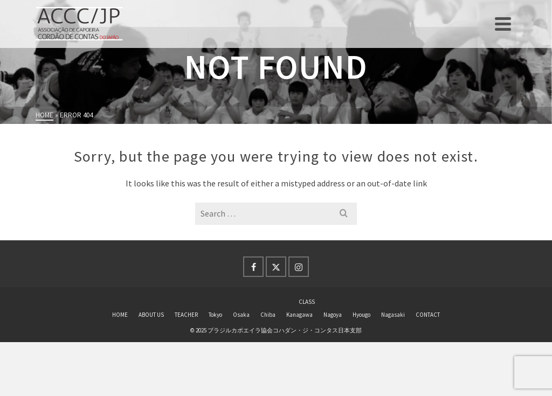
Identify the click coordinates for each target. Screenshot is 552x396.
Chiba (267, 314)
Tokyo (215, 314)
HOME (120, 314)
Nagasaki (393, 314)
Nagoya (332, 314)
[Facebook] (253, 266)
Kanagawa (299, 314)
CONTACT (428, 314)
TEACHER (186, 314)
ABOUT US (151, 314)
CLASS (307, 301)
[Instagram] (298, 266)
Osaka (241, 314)
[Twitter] (276, 266)
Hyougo (361, 314)
